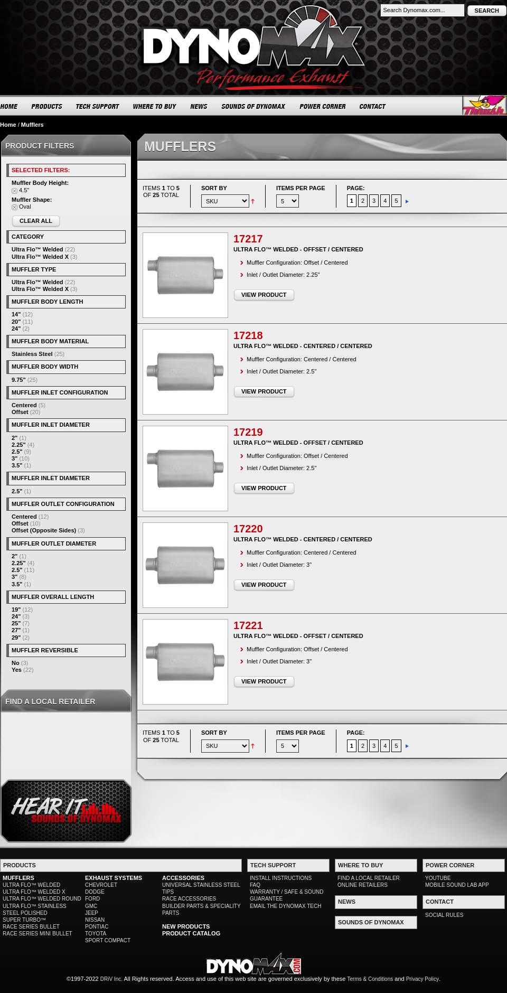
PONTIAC (96, 927)
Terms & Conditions (370, 979)
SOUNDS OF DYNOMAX (253, 106)
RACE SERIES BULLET (31, 927)
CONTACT (373, 106)
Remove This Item (14, 191)
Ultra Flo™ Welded (37, 249)
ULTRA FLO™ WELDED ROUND (42, 899)
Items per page (300, 188)
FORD (92, 899)
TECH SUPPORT (98, 106)
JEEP (91, 913)
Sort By (214, 188)
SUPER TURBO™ (24, 920)
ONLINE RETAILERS (362, 885)
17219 (248, 432)
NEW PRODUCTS (186, 926)
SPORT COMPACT (107, 940)
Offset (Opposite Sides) (44, 530)
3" (14, 458)
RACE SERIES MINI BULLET (37, 933)
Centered (24, 405)
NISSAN (95, 920)
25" (16, 623)
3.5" (17, 465)
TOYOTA (95, 933)
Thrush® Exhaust (484, 105)
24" (16, 328)
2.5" (17, 451)
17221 (248, 625)
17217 (248, 239)
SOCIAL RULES (444, 915)
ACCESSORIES (183, 878)
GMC (91, 906)
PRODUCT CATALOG (191, 933)
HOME (9, 106)
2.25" (19, 445)
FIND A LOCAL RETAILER (368, 878)
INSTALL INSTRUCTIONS (281, 878)
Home (8, 124)
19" (16, 609)
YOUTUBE (437, 878)
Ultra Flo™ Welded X (40, 257)
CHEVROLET (101, 885)
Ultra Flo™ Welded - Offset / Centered (298, 249)
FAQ (255, 885)
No (16, 663)
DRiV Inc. (111, 979)
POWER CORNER (322, 106)
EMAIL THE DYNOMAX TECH (285, 906)
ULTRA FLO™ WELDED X (34, 892)
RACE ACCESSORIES (189, 899)
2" (14, 438)
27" (16, 630)
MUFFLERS (18, 878)
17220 (248, 529)
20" (16, 321)
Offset (20, 412)
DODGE (95, 892)
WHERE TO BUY (155, 106)
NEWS (199, 106)
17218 (248, 335)
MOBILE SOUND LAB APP (457, 885)
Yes (17, 670)
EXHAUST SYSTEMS (113, 878)
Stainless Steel (32, 354)
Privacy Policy (422, 979)
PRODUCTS (47, 106)
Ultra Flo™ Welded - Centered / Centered (302, 346)
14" (16, 314)
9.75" (19, 380)
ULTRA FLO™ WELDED (31, 885)
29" (16, 637)
